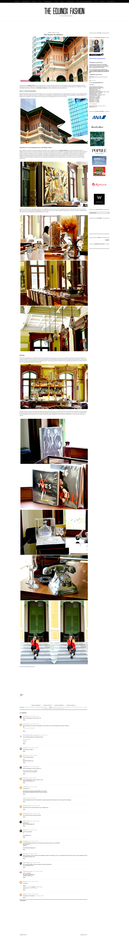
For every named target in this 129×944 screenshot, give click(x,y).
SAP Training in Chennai (39, 895)
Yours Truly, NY (26, 723)
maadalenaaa (25, 841)
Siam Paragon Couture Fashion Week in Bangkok (68, 412)
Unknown (25, 755)
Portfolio (102, 1)
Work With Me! (111, 1)
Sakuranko (25, 829)
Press (96, 1)
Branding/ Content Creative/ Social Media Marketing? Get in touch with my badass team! (98, 77)
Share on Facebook (36, 705)
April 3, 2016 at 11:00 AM (33, 747)
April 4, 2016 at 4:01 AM (32, 786)
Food (40, 1)
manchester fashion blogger (64, 707)
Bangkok (54, 707)
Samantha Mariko (26, 862)
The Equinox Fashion (48, 708)
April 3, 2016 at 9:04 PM (34, 766)
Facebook (25, 740)
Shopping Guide (48, 1)
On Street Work (69, 1)
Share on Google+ (71, 705)
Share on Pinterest (59, 705)
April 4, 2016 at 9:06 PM (32, 853)
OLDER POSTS (84, 934)
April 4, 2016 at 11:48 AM (35, 813)
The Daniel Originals (27, 886)
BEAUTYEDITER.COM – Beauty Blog (30, 735)
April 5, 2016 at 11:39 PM (37, 871)
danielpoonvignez (39, 886)
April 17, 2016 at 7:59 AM (33, 881)
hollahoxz (95, 106)
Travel (56, 1)
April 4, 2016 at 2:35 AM (31, 777)
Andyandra (25, 786)
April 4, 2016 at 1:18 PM (34, 821)
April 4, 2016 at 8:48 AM (31, 798)
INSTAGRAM (32, 728)
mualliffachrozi (26, 766)
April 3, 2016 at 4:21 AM (34, 716)
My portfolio (93, 80)
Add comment (23, 900)
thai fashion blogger (77, 707)
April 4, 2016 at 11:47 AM (35, 805)
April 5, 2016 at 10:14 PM (35, 862)
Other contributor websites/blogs (84, 1)
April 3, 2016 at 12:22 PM (32, 755)
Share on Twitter (48, 705)
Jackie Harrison (26, 716)
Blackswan (25, 853)
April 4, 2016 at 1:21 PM (32, 829)
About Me (17, 1)
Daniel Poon (25, 881)
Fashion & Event (26, 1)
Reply (24, 719)
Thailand (85, 707)
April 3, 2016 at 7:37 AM (42, 735)
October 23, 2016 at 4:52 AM (32, 894)
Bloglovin (24, 741)
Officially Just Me (26, 805)
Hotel (62, 1)
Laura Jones (25, 747)
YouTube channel (60, 358)
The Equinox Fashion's (52, 358)
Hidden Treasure (102, 105)
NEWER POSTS (23, 934)
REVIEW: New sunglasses (32, 888)
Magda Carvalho (26, 821)
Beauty (34, 1)
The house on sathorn (58, 708)
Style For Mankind (26, 739)
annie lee (25, 798)
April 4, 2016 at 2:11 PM (33, 841)
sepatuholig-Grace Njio (27, 871)
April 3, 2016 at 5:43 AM (34, 723)
